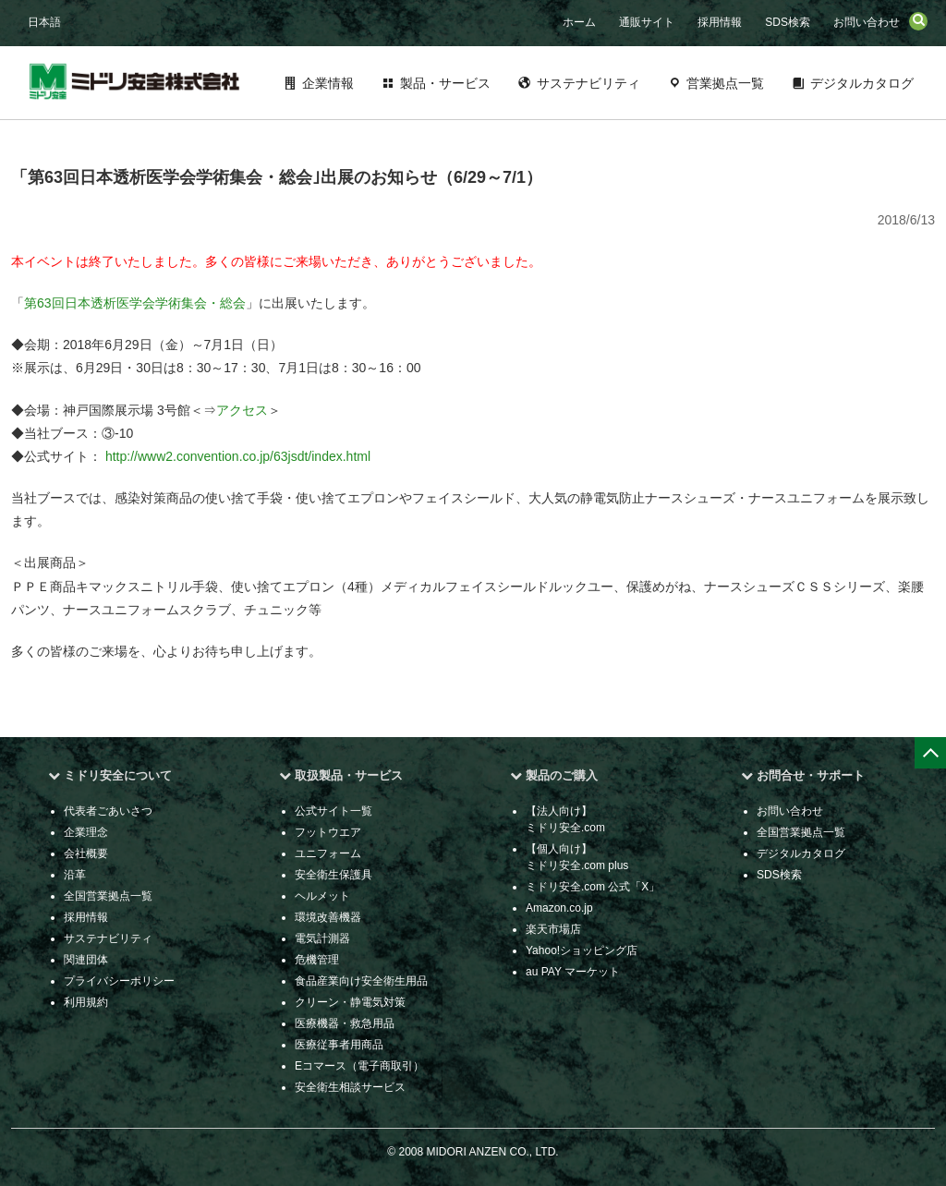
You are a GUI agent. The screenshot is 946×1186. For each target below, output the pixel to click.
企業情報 (328, 83)
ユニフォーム (328, 853)
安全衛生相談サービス (350, 1087)
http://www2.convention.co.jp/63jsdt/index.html (237, 456)
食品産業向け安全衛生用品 (361, 980)
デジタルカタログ (862, 83)
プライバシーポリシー (119, 980)
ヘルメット (322, 896)
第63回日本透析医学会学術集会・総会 (135, 303)
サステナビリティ (588, 83)
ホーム (579, 22)
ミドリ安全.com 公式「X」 (593, 886)
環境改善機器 (328, 917)
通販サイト (646, 22)
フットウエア (328, 832)
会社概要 (86, 853)
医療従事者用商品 (339, 1044)
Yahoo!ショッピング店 (581, 950)
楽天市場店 (553, 929)
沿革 (75, 874)
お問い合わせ (866, 22)
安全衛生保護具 (333, 874)
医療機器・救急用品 (344, 1023)
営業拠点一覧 (725, 83)
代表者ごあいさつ (108, 811)
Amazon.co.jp (559, 908)
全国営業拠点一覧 (108, 896)
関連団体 (86, 959)
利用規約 (86, 1002)
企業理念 (86, 832)
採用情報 (719, 22)
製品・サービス (445, 83)
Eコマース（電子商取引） (359, 1065)
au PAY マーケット (573, 971)
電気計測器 (322, 938)
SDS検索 (787, 22)
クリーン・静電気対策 (350, 1002)
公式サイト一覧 (333, 811)
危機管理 (317, 959)
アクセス (242, 410)
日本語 (44, 22)
